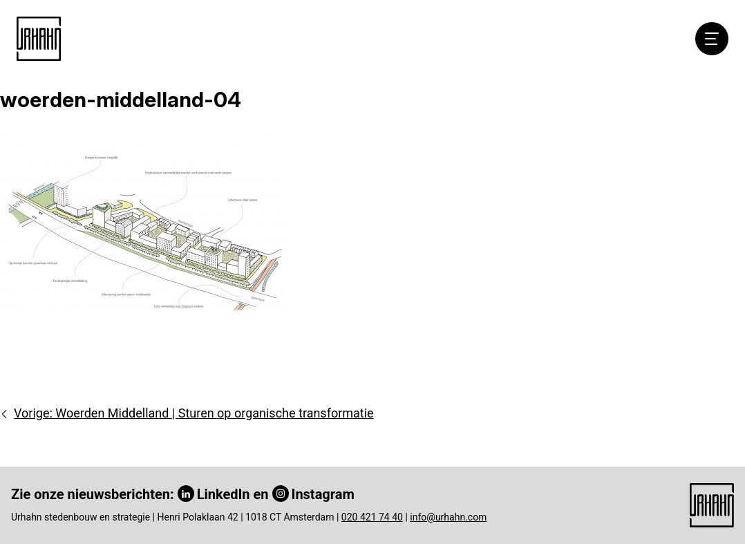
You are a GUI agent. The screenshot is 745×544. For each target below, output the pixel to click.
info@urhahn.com (448, 517)
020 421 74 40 (372, 517)
